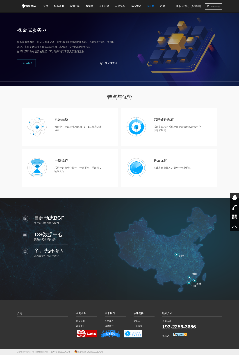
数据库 (89, 6)
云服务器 (120, 6)
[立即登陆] (184, 6)
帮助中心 (138, 321)
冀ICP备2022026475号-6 (61, 352)
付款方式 (138, 326)
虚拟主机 (75, 6)
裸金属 (150, 6)
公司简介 (109, 321)
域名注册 (59, 6)
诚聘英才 (109, 326)
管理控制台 (213, 6)
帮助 (162, 6)
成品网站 (136, 6)
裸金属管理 (108, 63)
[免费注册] (196, 6)
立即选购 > (26, 63)
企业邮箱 (104, 6)
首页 (45, 6)
